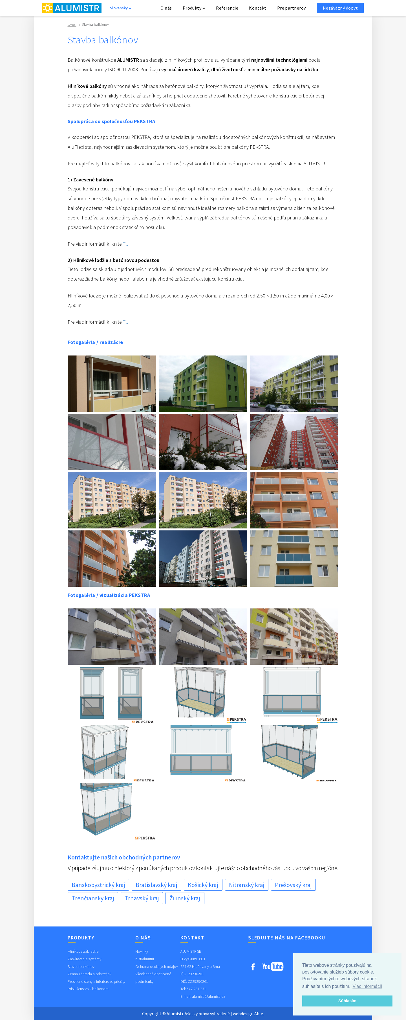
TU (126, 244)
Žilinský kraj (184, 898)
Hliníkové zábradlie (83, 951)
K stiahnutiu (144, 958)
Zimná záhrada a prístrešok (89, 973)
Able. (259, 1013)
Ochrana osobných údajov (156, 966)
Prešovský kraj (293, 885)
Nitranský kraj (246, 885)
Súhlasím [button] (347, 1001)
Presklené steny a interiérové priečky (96, 981)
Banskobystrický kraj (98, 885)
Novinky (141, 951)
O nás (166, 8)
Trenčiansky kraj (93, 898)
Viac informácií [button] (367, 986)
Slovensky (120, 7)
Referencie (227, 8)
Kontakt (257, 8)
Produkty (194, 8)
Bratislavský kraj (156, 885)
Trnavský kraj (142, 898)
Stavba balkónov (81, 966)
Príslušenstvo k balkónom (88, 988)
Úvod (72, 24)
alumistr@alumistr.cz (208, 996)
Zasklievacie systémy (84, 958)
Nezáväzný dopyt (340, 8)
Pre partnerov (291, 8)
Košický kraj (203, 885)
